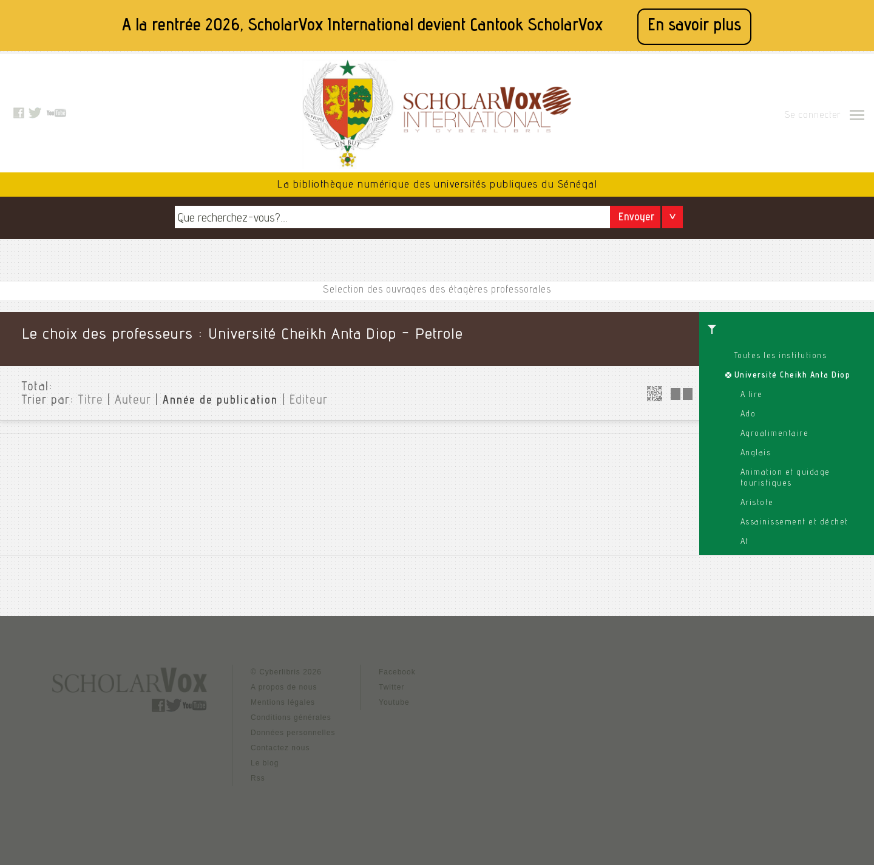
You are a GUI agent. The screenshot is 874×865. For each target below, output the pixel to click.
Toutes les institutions (780, 356)
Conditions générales (291, 717)
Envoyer (636, 218)
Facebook (397, 672)
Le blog (265, 763)
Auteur (133, 401)
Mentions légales (283, 702)
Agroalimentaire (774, 434)
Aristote (757, 503)
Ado (748, 414)
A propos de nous (284, 687)
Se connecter (812, 116)
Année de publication (220, 401)
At (744, 542)
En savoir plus (694, 26)
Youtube (394, 702)
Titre (90, 401)
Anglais (755, 453)
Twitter (391, 687)
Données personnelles (293, 732)
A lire (751, 395)
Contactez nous (280, 748)
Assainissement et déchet (794, 522)
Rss (258, 778)
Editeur (309, 401)
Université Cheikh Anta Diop (792, 375)
